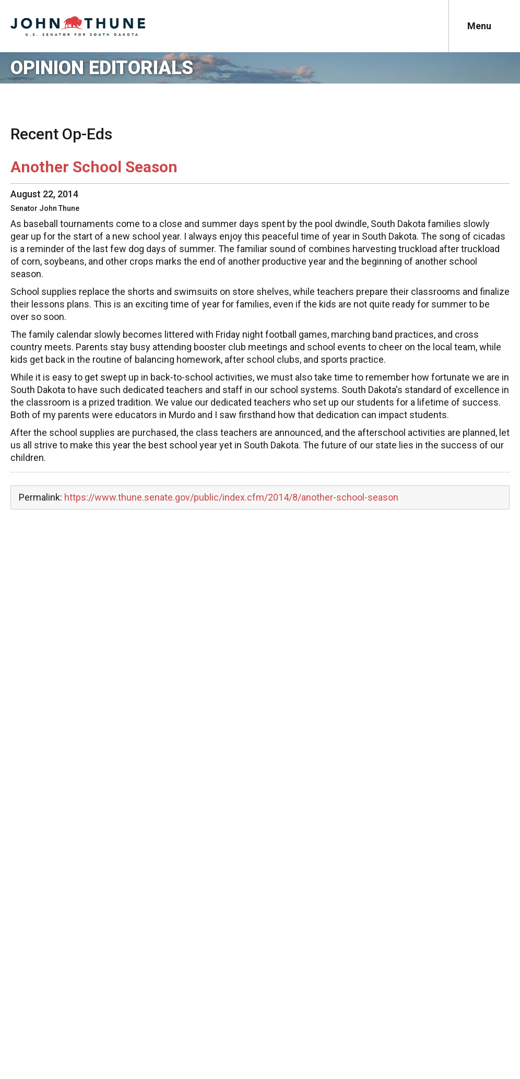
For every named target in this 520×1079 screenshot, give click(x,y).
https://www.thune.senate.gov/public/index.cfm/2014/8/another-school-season (231, 497)
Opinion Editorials (101, 68)
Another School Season (94, 167)
